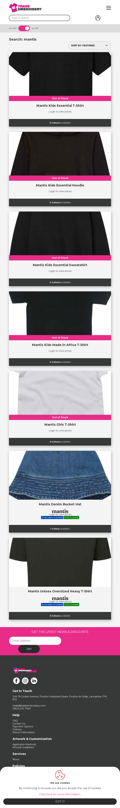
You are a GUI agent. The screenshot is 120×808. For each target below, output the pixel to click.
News (16, 759)
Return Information (24, 732)
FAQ (15, 720)
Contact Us (19, 723)
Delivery (17, 729)
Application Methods (24, 744)
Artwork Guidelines (23, 747)
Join (29, 648)
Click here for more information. (60, 794)
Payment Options (23, 726)
